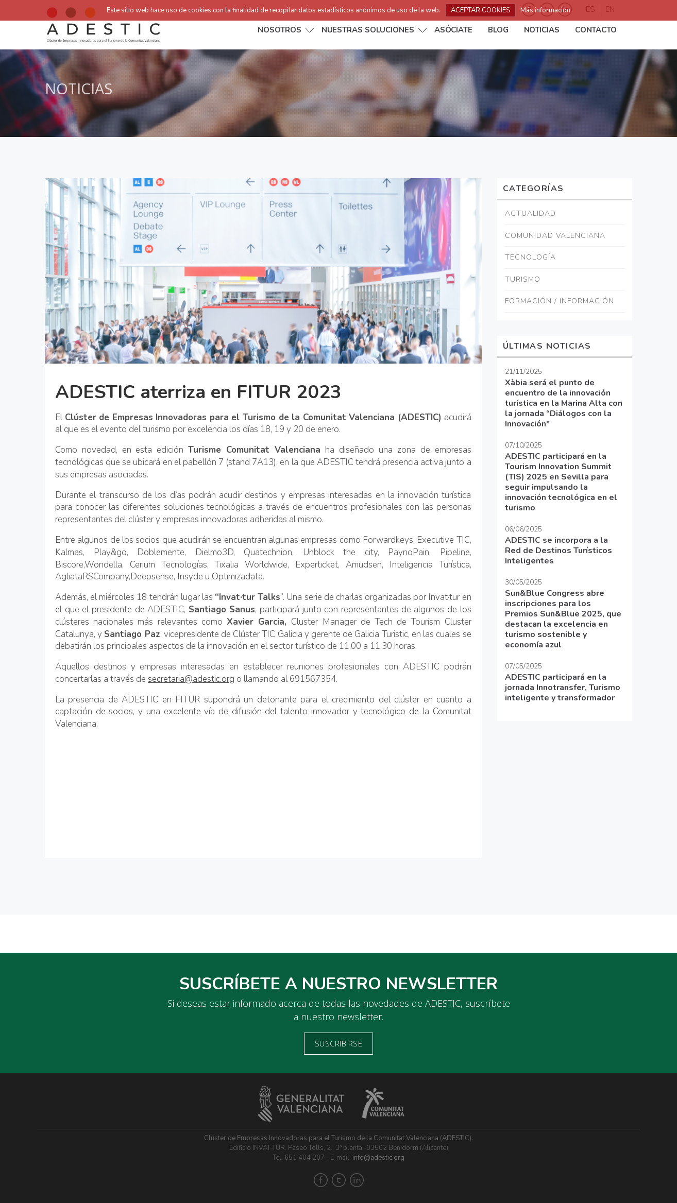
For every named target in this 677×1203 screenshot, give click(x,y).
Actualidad (530, 213)
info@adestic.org (378, 1157)
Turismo (522, 279)
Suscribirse (339, 1043)
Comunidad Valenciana (555, 235)
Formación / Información (559, 301)
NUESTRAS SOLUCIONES (367, 30)
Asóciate (453, 30)
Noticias (542, 30)
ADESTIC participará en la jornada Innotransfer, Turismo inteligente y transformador (562, 687)
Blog (498, 30)
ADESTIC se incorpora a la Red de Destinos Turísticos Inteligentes (558, 550)
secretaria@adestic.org (191, 679)
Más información (545, 10)
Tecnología (530, 257)
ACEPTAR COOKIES (480, 10)
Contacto (596, 30)
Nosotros (279, 30)
